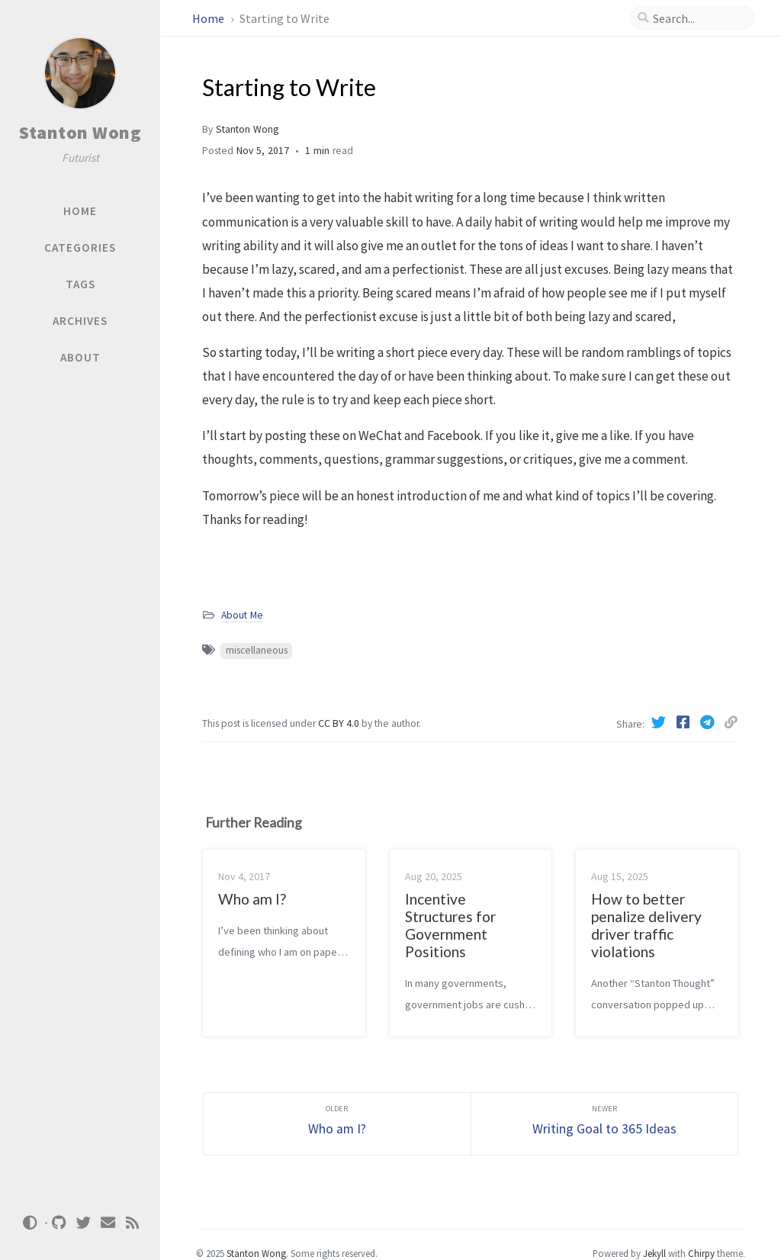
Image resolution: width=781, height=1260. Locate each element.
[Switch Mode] (29, 1222)
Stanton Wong (80, 132)
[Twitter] (660, 722)
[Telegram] (709, 722)
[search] (698, 18)
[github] (59, 1223)
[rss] (133, 1223)
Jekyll (654, 1253)
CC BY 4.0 (340, 723)
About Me (242, 615)
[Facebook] (685, 722)
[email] (108, 1223)
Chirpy (701, 1253)
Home (209, 18)
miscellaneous (257, 650)
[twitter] (84, 1223)
